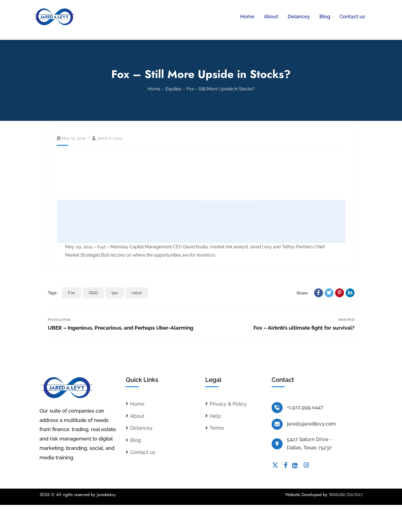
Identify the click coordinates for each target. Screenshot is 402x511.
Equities (173, 89)
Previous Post (59, 319)
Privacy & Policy (228, 404)
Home (154, 89)
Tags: (52, 292)
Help (215, 416)
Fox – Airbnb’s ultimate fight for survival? (303, 328)
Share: (302, 293)
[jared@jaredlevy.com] (277, 424)
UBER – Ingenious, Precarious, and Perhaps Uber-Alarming (120, 328)
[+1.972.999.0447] (277, 407)
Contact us (142, 452)
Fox (71, 292)
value (137, 292)
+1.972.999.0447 (305, 407)
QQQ (93, 292)
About (137, 416)
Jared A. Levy (109, 138)
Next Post (346, 319)
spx (114, 292)
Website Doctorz (346, 494)
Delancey (141, 428)
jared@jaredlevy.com (311, 424)
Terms (217, 428)
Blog (135, 440)
